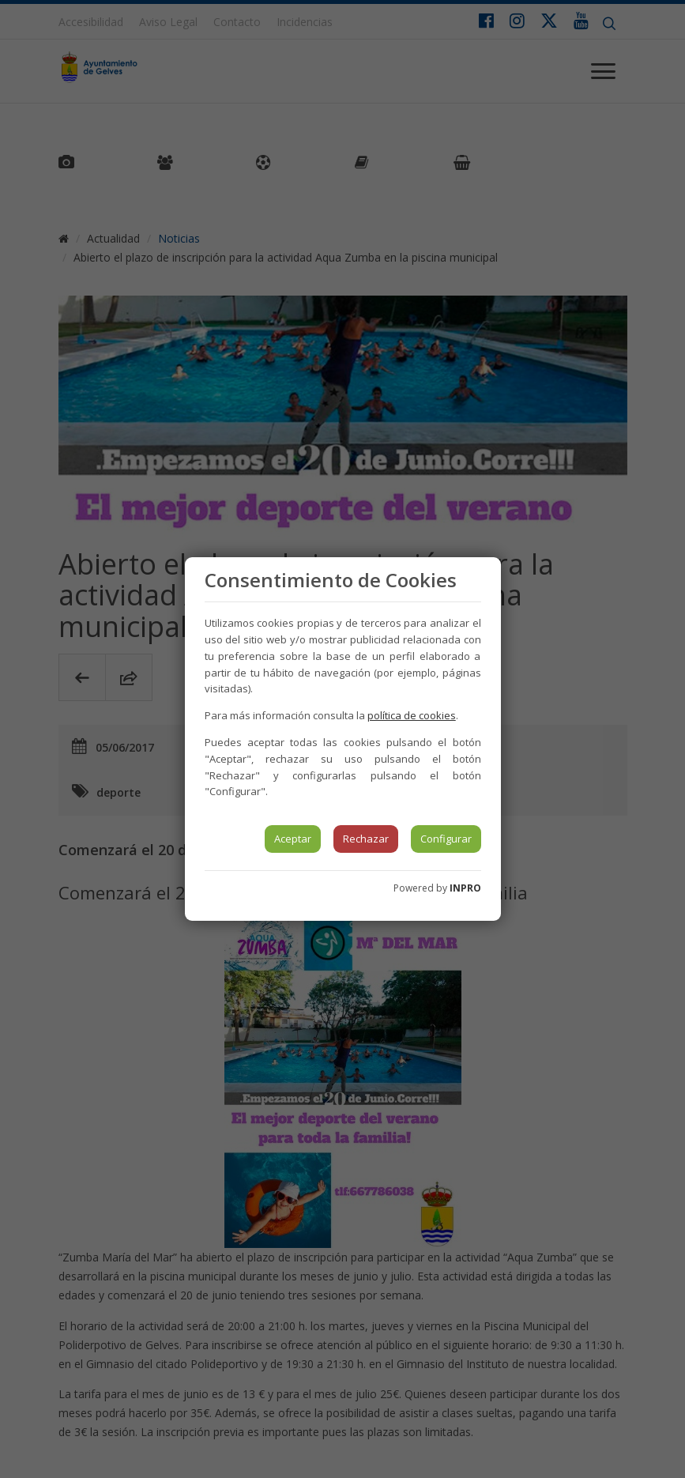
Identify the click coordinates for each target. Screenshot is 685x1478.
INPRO (465, 888)
